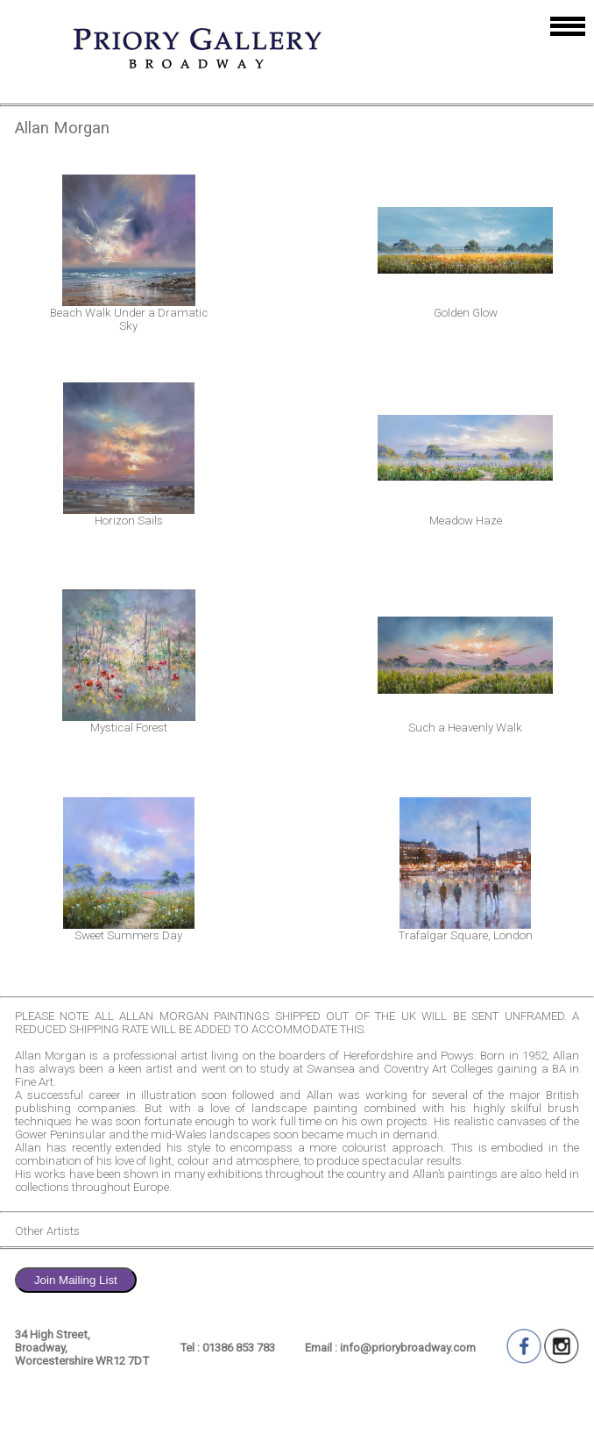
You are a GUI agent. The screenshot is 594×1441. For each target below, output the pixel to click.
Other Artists (47, 1231)
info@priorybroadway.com (408, 1347)
